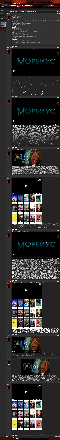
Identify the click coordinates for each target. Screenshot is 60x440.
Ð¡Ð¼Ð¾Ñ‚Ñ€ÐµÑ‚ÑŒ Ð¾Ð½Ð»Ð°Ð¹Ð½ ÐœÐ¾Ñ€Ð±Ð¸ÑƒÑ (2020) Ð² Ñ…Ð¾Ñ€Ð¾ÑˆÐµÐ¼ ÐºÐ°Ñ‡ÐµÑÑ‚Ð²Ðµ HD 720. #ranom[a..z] (43, 272)
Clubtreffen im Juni (1, 3)
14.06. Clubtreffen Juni (2, 29)
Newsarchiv (2, 10)
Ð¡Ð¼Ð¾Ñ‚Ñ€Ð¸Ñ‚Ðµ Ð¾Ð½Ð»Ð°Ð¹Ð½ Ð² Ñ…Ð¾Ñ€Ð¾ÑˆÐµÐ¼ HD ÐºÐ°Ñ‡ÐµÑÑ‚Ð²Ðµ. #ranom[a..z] (31, 88)
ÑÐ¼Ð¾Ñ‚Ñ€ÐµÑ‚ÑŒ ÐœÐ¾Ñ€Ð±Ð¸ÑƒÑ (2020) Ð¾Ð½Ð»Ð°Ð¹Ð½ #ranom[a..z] (19, 272)
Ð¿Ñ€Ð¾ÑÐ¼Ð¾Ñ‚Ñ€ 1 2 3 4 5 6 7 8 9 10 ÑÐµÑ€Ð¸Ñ (33, 225)
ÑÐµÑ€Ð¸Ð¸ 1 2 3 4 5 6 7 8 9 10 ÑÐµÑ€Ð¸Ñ (33, 226)
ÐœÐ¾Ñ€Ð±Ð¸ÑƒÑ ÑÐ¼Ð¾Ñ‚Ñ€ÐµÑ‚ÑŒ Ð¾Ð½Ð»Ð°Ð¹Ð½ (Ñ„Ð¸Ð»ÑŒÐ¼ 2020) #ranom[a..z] (47, 94)
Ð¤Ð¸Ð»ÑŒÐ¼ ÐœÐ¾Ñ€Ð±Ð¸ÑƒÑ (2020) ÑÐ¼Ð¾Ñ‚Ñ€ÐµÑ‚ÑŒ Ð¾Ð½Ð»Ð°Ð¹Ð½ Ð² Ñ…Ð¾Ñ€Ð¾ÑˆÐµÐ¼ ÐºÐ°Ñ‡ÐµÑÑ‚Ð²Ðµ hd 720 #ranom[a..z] (37, 92)
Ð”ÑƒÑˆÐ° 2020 (13, 174)
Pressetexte (2, 18)
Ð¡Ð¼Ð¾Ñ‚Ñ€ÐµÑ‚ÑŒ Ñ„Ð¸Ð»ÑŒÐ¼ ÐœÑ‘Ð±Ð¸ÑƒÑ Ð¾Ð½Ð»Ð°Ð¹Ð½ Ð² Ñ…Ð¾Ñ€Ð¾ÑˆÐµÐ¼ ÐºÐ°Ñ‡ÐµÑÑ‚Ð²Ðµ (22, 126)
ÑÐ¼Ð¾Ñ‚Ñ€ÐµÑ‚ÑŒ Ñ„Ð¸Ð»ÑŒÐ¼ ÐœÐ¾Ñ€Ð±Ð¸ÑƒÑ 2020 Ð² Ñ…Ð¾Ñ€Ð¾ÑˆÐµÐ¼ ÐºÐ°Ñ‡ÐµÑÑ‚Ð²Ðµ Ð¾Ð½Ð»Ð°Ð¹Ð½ (30, 268)
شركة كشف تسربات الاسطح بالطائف (15, 25)
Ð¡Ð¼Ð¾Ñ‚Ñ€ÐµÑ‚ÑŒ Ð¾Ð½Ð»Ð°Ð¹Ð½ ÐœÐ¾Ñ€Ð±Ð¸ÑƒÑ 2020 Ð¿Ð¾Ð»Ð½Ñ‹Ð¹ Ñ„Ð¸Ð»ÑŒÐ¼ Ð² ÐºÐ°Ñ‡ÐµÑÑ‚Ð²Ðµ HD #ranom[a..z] (28, 143)
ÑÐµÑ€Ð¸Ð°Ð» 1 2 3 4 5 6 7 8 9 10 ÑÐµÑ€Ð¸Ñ (18, 224)
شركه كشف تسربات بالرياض (14, 39)
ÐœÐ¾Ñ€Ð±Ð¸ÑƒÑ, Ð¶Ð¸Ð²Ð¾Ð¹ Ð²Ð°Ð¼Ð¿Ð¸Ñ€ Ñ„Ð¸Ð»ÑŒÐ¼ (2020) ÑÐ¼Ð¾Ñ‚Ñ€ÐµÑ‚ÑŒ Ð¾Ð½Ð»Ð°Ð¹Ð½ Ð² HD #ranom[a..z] (41, 140)
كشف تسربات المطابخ (14, 38)
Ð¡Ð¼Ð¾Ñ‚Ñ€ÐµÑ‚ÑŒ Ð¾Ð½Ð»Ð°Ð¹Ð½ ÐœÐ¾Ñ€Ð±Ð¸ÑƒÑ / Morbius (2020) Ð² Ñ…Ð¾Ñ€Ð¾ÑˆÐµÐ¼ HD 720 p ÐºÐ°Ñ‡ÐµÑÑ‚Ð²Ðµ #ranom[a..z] (29, 93)
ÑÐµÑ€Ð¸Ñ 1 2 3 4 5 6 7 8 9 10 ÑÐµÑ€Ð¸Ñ (16, 226)
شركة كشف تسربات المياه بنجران (15, 17)
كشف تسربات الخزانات (14, 18)
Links (1, 13)
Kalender (1, 12)
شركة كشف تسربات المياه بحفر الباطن (15, 26)
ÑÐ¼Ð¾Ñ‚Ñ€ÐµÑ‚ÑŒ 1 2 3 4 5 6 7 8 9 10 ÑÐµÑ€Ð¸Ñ (28, 224)
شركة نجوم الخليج (13, 43)
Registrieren (3, 6)
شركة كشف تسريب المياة (14, 27)
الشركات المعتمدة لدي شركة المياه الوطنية (15, 37)
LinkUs (1, 17)
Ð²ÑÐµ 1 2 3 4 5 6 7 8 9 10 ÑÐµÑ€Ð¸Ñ (26, 227)
